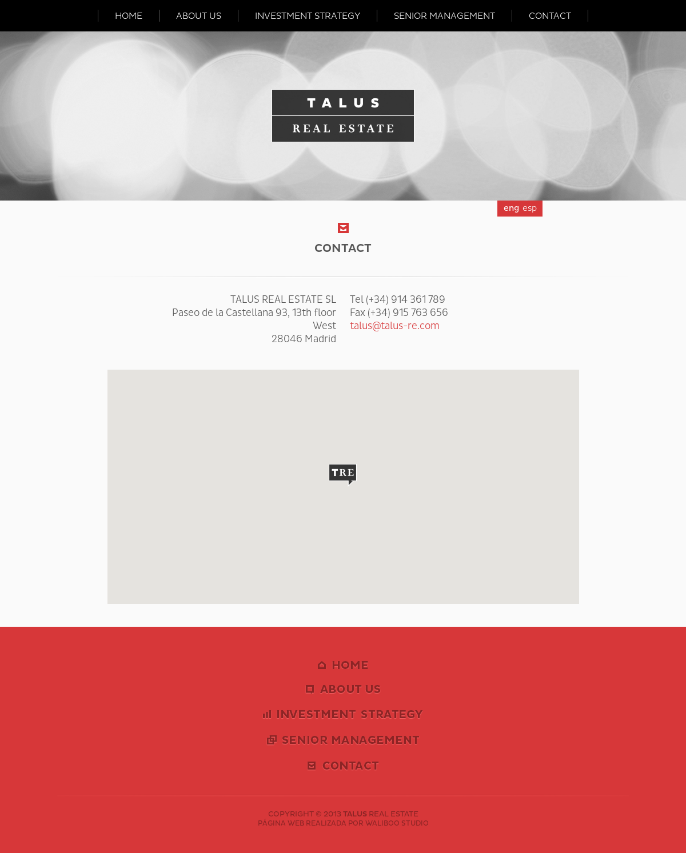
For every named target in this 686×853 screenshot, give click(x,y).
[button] (343, 475)
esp (530, 208)
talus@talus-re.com (395, 326)
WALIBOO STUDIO (397, 823)
